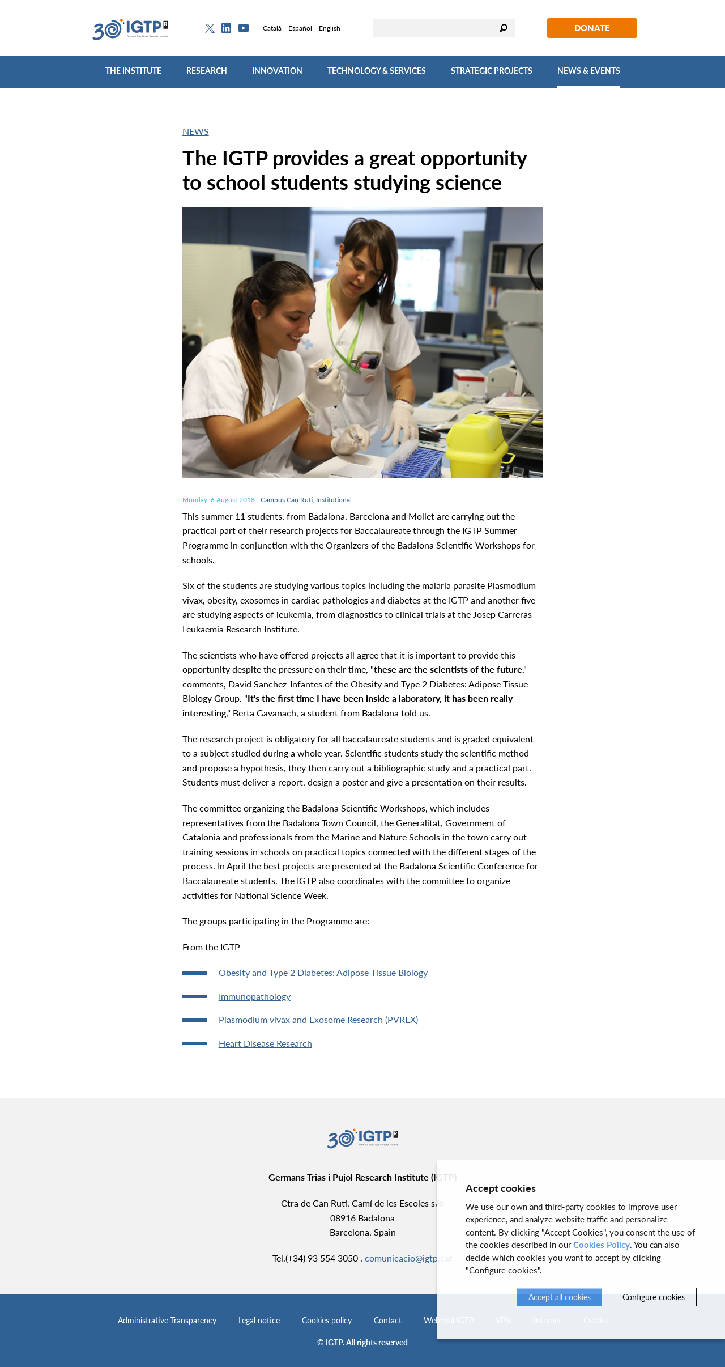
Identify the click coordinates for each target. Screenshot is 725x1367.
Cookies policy (327, 1320)
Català (272, 28)
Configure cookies (653, 1297)
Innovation (277, 70)
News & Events (588, 70)
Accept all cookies (559, 1297)
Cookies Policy (601, 1244)
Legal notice (259, 1320)
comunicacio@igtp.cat (409, 1258)
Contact (388, 1320)
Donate (592, 28)
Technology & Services (376, 70)
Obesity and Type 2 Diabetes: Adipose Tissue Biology (323, 972)
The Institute (133, 70)
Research (206, 70)
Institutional (334, 499)
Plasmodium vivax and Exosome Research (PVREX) (318, 1019)
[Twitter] (210, 28)
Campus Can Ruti (287, 499)
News (195, 131)
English (329, 28)
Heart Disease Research (265, 1043)
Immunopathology (255, 996)
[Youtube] (243, 28)
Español (300, 28)
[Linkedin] (226, 28)
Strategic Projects (491, 70)
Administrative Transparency (167, 1320)
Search (503, 28)
